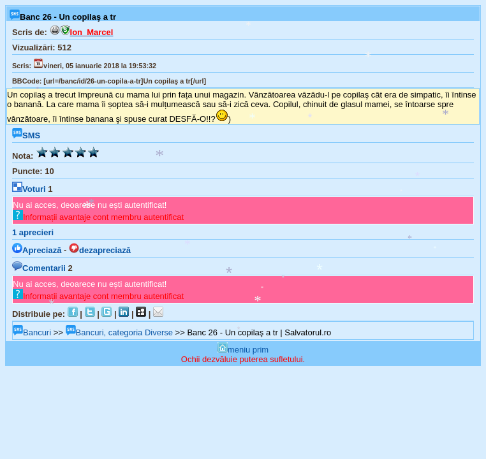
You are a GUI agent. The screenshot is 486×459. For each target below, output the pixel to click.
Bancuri (32, 332)
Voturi (29, 189)
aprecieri (33, 232)
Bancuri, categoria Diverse (119, 332)
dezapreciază (100, 250)
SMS (26, 135)
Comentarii (39, 268)
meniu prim (243, 349)
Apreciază (36, 250)
